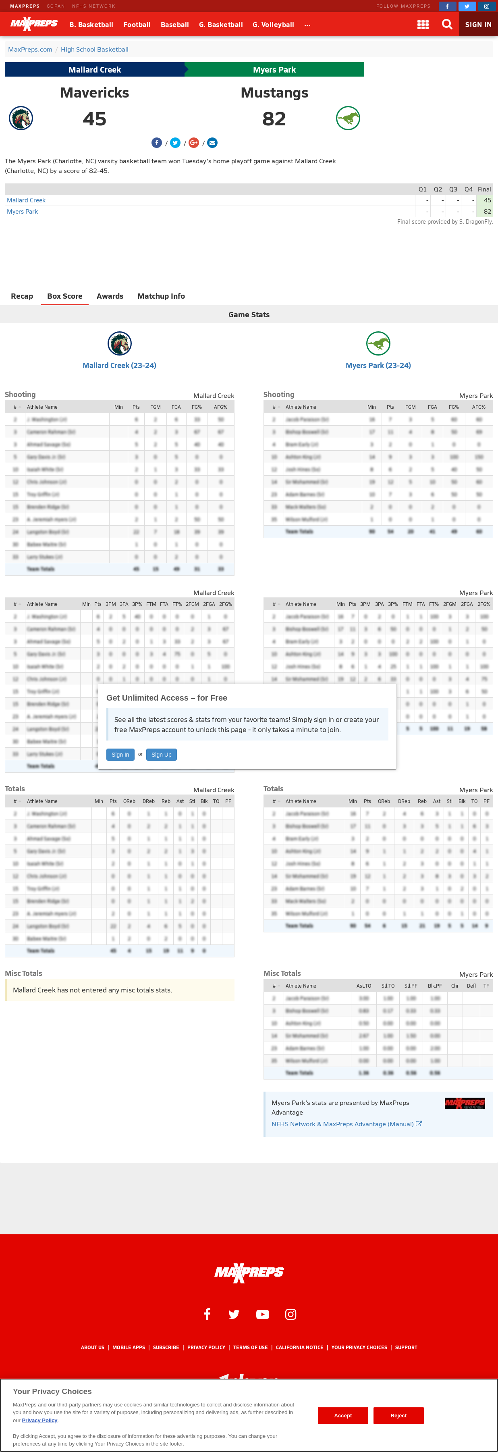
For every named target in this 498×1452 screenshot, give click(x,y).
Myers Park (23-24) (378, 365)
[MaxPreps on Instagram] (487, 6)
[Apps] (423, 24)
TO (216, 801)
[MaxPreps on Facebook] (447, 6)
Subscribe (166, 1347)
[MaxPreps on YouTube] (262, 1313)
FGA (176, 407)
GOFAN (56, 6)
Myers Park (274, 69)
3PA (124, 604)
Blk (204, 801)
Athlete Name (42, 407)
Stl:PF (411, 985)
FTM (151, 604)
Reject (399, 1415)
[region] (249, 1415)
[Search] (447, 24)
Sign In (120, 754)
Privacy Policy (206, 1347)
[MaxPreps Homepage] (249, 1273)
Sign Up (161, 754)
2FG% (225, 604)
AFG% (220, 407)
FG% (197, 407)
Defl (471, 985)
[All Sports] (307, 24)
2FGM (192, 604)
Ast (180, 801)
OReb (129, 801)
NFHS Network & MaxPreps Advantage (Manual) (347, 1123)
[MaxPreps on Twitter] (467, 6)
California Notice (300, 1347)
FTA (164, 604)
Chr (455, 985)
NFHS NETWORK (94, 6)
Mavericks (94, 92)
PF (228, 801)
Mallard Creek (94, 69)
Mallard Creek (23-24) (119, 365)
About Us (92, 1347)
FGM (155, 407)
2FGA (209, 604)
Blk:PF (435, 985)
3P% (137, 604)
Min (118, 407)
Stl (192, 801)
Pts (136, 407)
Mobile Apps (128, 1347)
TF (486, 985)
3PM (111, 604)
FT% (177, 604)
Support (406, 1347)
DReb (149, 801)
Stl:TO (388, 985)
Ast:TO (364, 985)
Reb (166, 801)
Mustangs (275, 92)
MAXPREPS (25, 6)
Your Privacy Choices (359, 1347)
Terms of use (250, 1347)
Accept (343, 1415)
